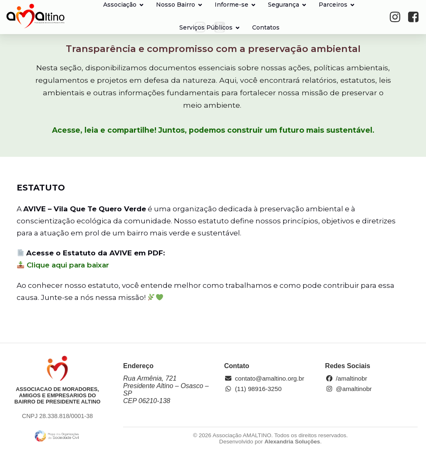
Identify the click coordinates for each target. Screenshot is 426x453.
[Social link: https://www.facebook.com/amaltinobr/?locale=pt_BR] (416, 17)
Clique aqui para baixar (63, 265)
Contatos (266, 27)
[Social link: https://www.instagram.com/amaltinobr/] (398, 17)
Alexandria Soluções (292, 441)
